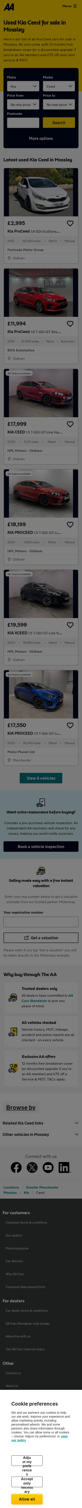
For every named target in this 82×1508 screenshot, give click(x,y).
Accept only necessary (27, 1482)
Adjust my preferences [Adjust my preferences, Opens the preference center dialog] (27, 1461)
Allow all (27, 1499)
